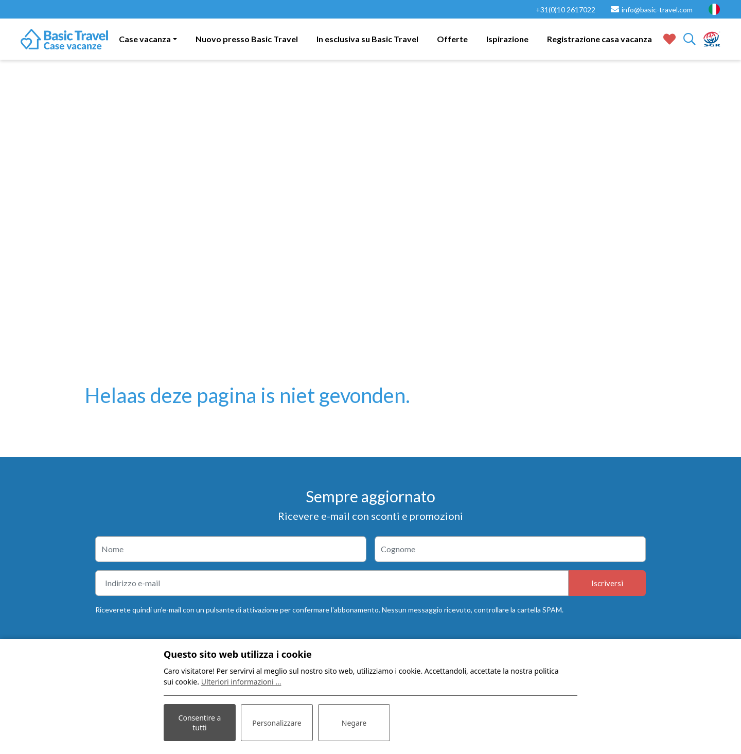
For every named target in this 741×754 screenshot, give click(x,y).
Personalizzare (276, 723)
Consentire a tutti (200, 722)
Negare (354, 723)
